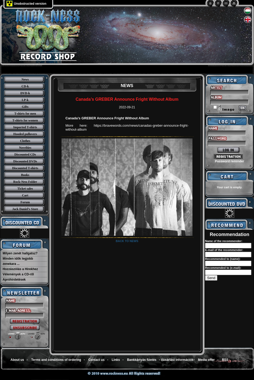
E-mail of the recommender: (224, 249)
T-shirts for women (25, 120)
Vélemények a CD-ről (18, 274)
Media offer (206, 360)
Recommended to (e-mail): (223, 267)
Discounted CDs (25, 154)
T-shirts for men (25, 113)
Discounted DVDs (25, 161)
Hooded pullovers (25, 134)
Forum (25, 202)
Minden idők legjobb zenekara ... (18, 261)
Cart (25, 195)
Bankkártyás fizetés (141, 360)
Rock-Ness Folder (25, 182)
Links (116, 360)
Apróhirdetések (14, 279)
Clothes (25, 141)
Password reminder (229, 161)
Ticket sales (25, 188)
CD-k (25, 86)
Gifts (25, 107)
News (25, 79)
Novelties (25, 147)
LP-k (25, 100)
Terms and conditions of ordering (56, 360)
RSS (225, 360)
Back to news (127, 241)
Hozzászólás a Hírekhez (20, 269)
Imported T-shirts (25, 127)
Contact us (96, 360)
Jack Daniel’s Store (25, 209)
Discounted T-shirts (25, 168)
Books (25, 175)
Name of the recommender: (223, 241)
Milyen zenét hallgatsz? (20, 253)
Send (211, 278)
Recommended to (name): (222, 258)
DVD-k (25, 93)
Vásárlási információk (177, 360)
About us (17, 360)
